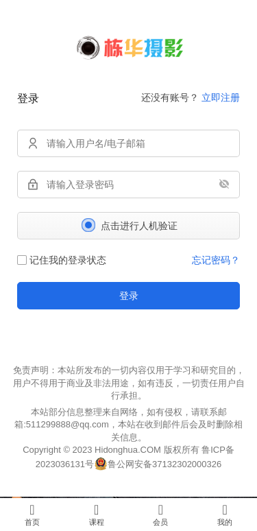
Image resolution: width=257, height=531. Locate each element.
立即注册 (220, 97)
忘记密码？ (216, 260)
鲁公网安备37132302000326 (164, 464)
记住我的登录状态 (61, 260)
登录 (128, 295)
